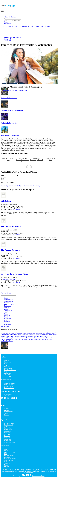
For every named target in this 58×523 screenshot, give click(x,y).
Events (6, 363)
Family (41, 26)
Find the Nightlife (6, 186)
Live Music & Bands (10, 370)
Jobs (5, 371)
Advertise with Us (9, 386)
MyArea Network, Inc (47, 471)
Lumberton (7, 432)
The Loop (7, 374)
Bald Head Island (9, 423)
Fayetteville (7, 428)
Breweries (7, 457)
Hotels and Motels (37, 334)
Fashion (6, 466)
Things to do (7, 39)
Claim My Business (10, 17)
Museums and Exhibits (46, 333)
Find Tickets (16, 209)
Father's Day (4, 26)
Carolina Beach (8, 425)
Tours (11, 334)
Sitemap (6, 413)
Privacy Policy (8, 411)
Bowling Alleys (17, 334)
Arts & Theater (8, 460)
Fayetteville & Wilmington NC (13, 37)
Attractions (21, 26)
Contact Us (7, 408)
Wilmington (7, 440)
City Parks (15, 333)
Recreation (7, 366)
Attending (3, 209)
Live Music (47, 26)
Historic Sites (21, 333)
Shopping (36, 26)
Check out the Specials (17, 186)
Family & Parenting (9, 452)
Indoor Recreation (10, 336)
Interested (9, 209)
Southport (7, 437)
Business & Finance (10, 458)
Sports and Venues (47, 334)
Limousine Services (40, 338)
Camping (32, 339)
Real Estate (7, 373)
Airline (42, 339)
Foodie (6, 465)
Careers (6, 415)
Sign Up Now (8, 394)
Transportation (36, 333)
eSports (6, 449)
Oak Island (7, 434)
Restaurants (7, 362)
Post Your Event (8, 384)
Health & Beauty (8, 341)
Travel (6, 365)
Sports (31, 26)
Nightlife (26, 26)
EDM (5, 454)
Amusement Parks (27, 334)
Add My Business (6, 324)
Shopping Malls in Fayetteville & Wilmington (14, 90)
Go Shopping (36, 186)
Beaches (28, 338)
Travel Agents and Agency (36, 336)
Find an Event (28, 186)
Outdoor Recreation (6, 333)
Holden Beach (8, 429)
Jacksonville (7, 431)
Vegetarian (7, 463)
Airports (37, 339)
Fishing (7, 334)
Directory (7, 321)
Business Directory (9, 388)
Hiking (32, 338)
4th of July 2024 (12, 26)
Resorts (5, 338)
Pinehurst (7, 436)
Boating (9, 338)
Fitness (6, 450)
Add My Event (5, 326)
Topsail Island (8, 439)
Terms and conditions (38, 476)
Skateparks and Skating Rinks (13, 339)
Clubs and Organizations (22, 336)
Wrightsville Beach (9, 442)
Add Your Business (9, 383)
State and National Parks (19, 338)
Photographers (8, 368)
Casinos (46, 339)
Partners (6, 410)
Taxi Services (26, 339)
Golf (5, 462)
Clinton (6, 426)
